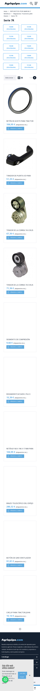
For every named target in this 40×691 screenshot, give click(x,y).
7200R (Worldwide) (11, 28)
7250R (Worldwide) (11, 47)
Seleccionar (10, 78)
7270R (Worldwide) (11, 57)
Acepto (22, 677)
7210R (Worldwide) (28, 28)
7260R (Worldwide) (28, 47)
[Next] (34, 77)
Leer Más (22, 673)
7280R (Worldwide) (28, 57)
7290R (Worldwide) (11, 66)
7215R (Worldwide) (11, 37)
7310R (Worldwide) (28, 66)
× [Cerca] (29, 675)
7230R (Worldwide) (28, 37)
